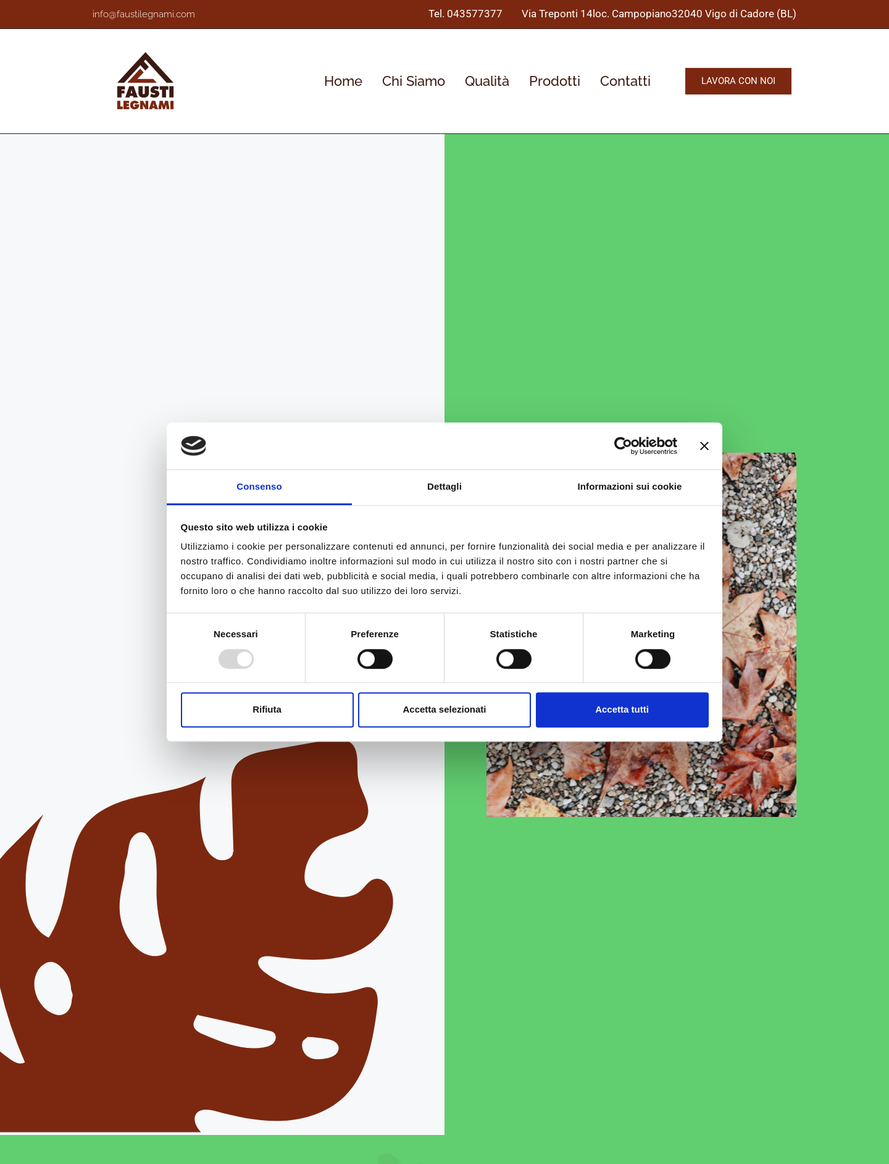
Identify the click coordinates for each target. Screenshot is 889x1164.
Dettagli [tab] (444, 487)
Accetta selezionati (444, 709)
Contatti (625, 81)
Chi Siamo (413, 81)
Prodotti (554, 81)
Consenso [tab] (259, 487)
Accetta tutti (622, 709)
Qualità (487, 81)
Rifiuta (267, 709)
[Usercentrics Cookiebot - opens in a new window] (623, 446)
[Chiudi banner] (704, 446)
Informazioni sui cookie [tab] (630, 487)
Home (343, 81)
